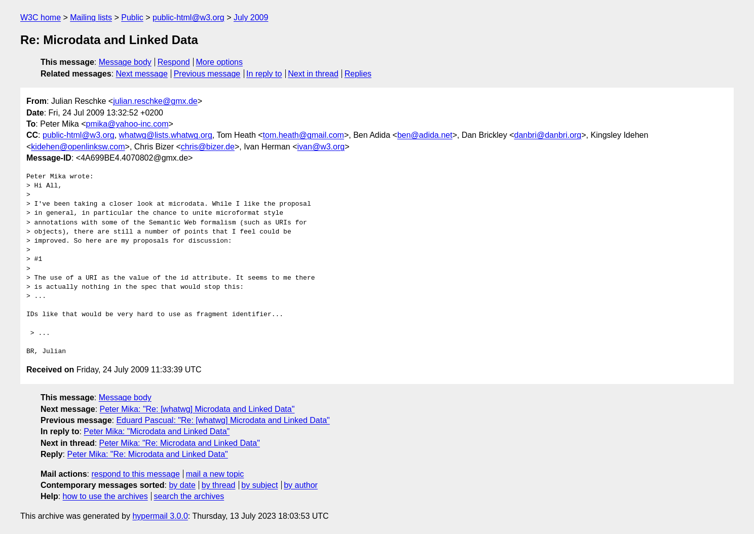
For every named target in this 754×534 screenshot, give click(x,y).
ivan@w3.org (321, 146)
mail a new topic (215, 474)
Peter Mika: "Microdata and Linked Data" (157, 431)
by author (301, 485)
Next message (142, 73)
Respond (174, 62)
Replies (358, 73)
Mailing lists (91, 17)
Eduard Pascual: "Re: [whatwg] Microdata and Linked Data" (222, 420)
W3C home (40, 17)
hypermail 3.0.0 (159, 516)
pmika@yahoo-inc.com (127, 124)
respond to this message (135, 474)
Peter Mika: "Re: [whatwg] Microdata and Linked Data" (197, 409)
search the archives (189, 496)
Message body (125, 62)
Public (132, 17)
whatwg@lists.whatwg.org (165, 135)
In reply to (264, 73)
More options (219, 62)
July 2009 (251, 17)
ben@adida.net (425, 135)
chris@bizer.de (208, 146)
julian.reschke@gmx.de (155, 101)
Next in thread (313, 73)
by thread (219, 485)
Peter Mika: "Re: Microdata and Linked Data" (179, 443)
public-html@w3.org (188, 17)
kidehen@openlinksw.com (78, 146)
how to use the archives (105, 496)
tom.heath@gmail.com (303, 135)
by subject (259, 485)
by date (182, 485)
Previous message (207, 73)
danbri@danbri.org (548, 135)
